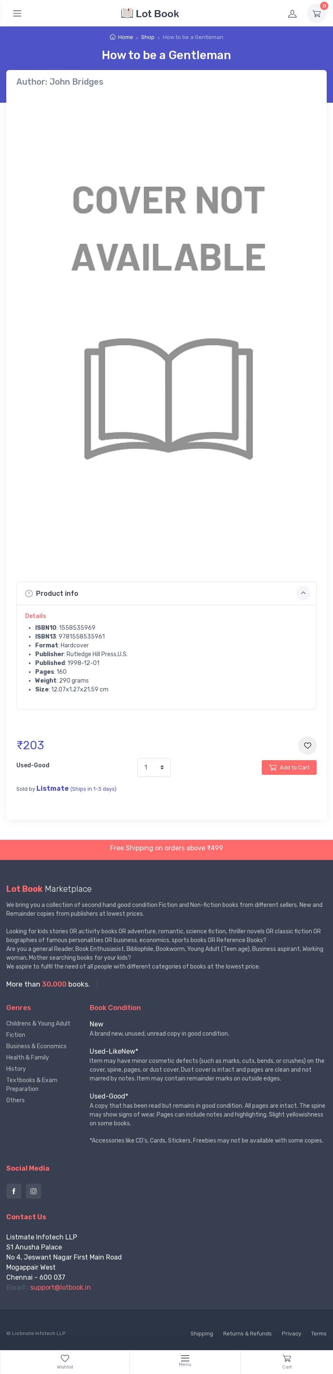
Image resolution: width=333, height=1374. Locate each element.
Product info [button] (167, 593)
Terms (319, 1333)
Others (15, 1100)
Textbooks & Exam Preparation (31, 1085)
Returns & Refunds (247, 1333)
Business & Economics (36, 1046)
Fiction (15, 1035)
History (16, 1069)
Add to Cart (289, 767)
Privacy (291, 1333)
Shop (148, 37)
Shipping (202, 1333)
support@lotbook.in (60, 1287)
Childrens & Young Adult (38, 1023)
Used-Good (32, 765)
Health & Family (27, 1057)
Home (125, 37)
